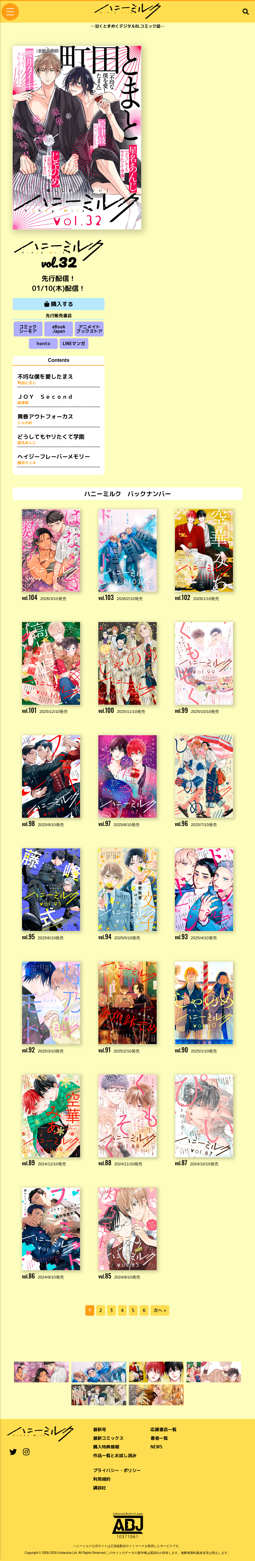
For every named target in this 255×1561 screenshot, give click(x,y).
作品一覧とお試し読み (114, 1455)
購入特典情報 (106, 1447)
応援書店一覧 (163, 1429)
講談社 (99, 1488)
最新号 (99, 1429)
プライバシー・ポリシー (117, 1470)
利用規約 (101, 1479)
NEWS (156, 1447)
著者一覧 (159, 1438)
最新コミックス (108, 1438)
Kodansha (65, 1552)
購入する (58, 304)
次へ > (160, 1310)
